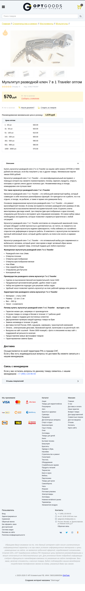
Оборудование (47, 462)
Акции (44, 401)
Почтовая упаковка (49, 492)
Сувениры (45, 414)
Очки (43, 430)
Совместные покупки (75, 417)
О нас (70, 404)
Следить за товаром (48, 108)
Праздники (45, 417)
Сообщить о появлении (30, 98)
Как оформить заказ (9, 524)
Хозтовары (46, 433)
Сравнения (6, 519)
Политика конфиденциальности (13, 535)
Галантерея (46, 457)
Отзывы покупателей (42, 381)
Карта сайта (72, 428)
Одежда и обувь (48, 449)
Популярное (46, 406)
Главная (6, 23)
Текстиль (45, 460)
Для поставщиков (74, 420)
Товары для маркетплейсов (52, 404)
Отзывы (71, 422)
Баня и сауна (46, 473)
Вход (3, 514)
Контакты (71, 425)
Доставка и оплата (75, 406)
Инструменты (46, 23)
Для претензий (7, 527)
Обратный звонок (8, 522)
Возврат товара (73, 412)
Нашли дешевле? (27, 108)
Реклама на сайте (8, 532)
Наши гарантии (73, 409)
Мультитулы (62, 23)
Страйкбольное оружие (50, 465)
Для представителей (75, 414)
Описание (42, 163)
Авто (43, 409)
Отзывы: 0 (16, 87)
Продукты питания (48, 468)
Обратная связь (63, 526)
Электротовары (47, 494)
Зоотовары (46, 497)
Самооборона (47, 484)
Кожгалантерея (47, 425)
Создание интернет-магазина (37, 580)
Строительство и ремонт (25, 23)
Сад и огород (46, 428)
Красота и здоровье (49, 412)
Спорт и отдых (47, 422)
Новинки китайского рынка (51, 500)
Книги (44, 438)
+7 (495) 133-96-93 (27, 374)
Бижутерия (46, 444)
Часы (44, 486)
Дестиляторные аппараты (51, 420)
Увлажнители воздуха (49, 505)
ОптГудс (66, 575)
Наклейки (45, 452)
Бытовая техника (48, 441)
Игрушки (45, 489)
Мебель (44, 476)
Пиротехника (46, 478)
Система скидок (7, 530)
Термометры (46, 502)
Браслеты (45, 446)
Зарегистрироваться (9, 516)
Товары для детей (48, 436)
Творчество (46, 470)
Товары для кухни (48, 481)
